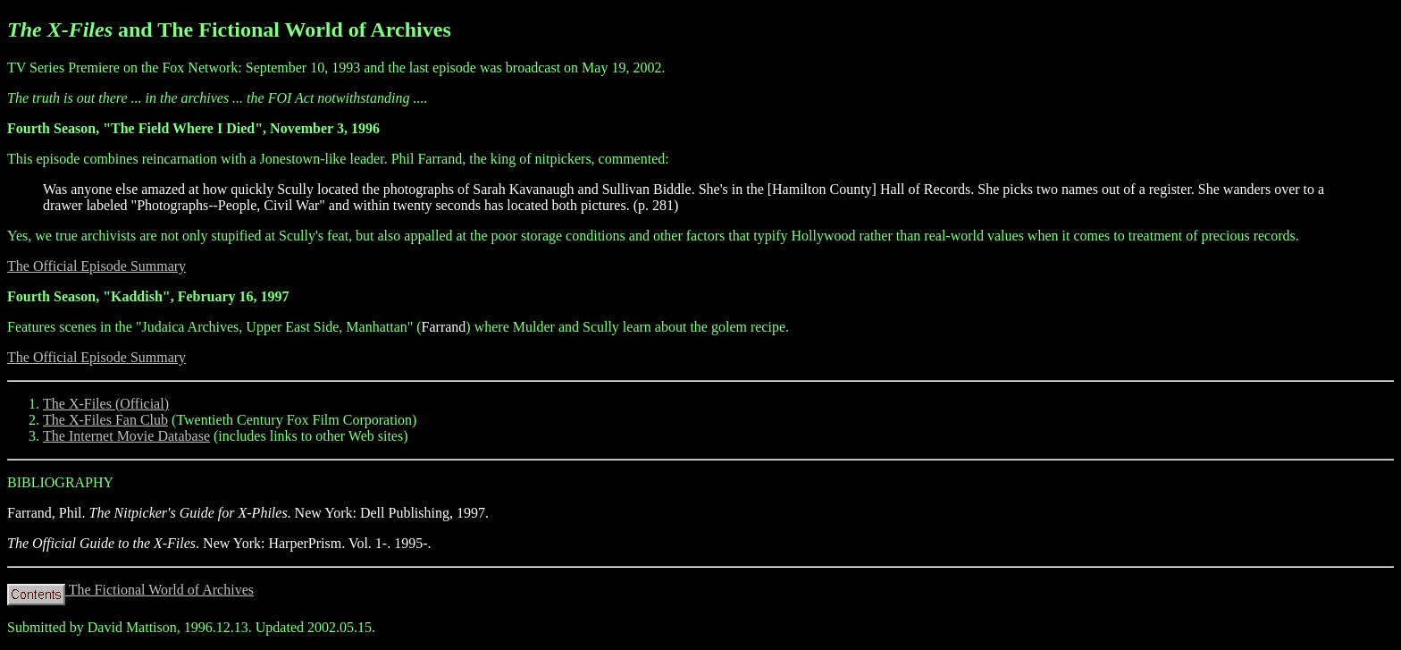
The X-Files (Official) (106, 403)
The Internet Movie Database (126, 435)
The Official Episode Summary (96, 266)
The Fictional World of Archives (130, 589)
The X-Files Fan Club (105, 419)
